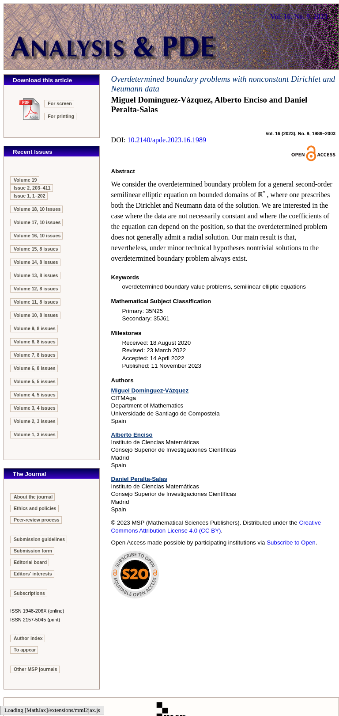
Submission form (33, 550)
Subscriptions (29, 593)
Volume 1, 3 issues (35, 434)
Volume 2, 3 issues (35, 421)
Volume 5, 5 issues (35, 381)
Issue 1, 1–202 (29, 195)
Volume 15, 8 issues (36, 248)
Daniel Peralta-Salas (139, 479)
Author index (28, 638)
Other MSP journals (35, 669)
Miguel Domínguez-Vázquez (150, 390)
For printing (61, 116)
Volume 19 (25, 180)
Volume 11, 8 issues (36, 302)
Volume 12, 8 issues (36, 288)
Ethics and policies (35, 508)
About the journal (33, 496)
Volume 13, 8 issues (36, 275)
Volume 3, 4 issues (35, 408)
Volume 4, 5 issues (35, 394)
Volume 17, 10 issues (37, 222)
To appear (25, 649)
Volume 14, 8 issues (36, 262)
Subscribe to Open (291, 542)
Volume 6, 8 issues (35, 368)
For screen (60, 103)
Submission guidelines (39, 539)
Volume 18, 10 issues (37, 209)
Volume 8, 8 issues (35, 341)
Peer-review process (37, 519)
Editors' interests (33, 573)
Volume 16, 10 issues (37, 235)
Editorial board (30, 562)
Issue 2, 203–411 (32, 187)
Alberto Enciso (132, 434)
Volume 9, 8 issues (35, 328)
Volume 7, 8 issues (35, 355)
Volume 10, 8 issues (36, 315)
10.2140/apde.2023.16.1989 (166, 140)
